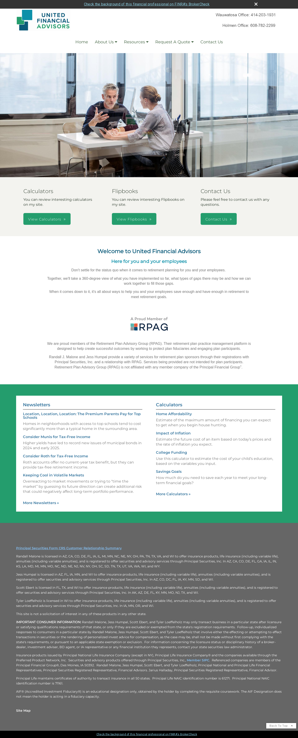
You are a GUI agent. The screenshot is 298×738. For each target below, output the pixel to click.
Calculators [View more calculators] (169, 404)
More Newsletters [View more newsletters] (41, 503)
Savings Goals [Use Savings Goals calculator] (169, 471)
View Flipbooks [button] (132, 219)
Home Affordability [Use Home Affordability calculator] (174, 414)
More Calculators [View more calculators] (173, 494)
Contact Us (211, 41)
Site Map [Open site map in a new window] (23, 711)
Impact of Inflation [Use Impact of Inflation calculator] (173, 433)
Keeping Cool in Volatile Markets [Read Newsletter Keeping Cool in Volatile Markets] (53, 475)
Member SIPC (198, 660)
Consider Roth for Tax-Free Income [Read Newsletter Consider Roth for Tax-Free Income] (55, 456)
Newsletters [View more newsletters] (36, 404)
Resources (134, 41)
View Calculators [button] (44, 219)
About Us (104, 41)
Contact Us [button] (216, 219)
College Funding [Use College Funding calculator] (171, 452)
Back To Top (281, 725)
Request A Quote (172, 41)
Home (81, 41)
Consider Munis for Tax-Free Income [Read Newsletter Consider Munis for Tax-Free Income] (56, 437)
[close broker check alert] (256, 4)
